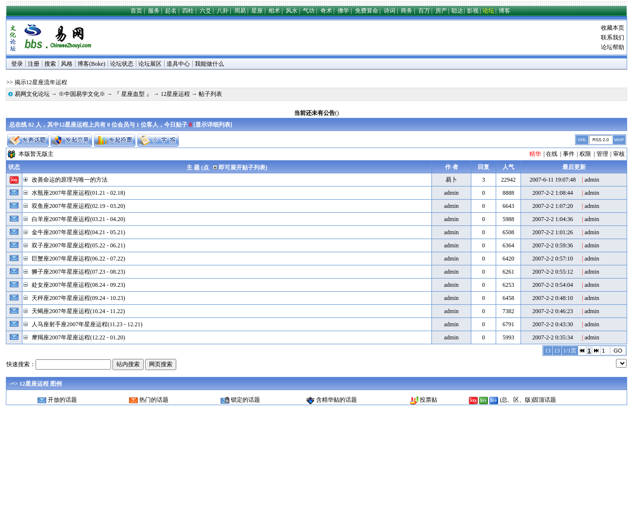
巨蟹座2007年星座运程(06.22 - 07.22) (78, 258)
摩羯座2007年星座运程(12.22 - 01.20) (78, 337)
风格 (67, 63)
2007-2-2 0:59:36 (552, 245)
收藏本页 (612, 27)
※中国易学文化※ (81, 94)
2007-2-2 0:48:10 (552, 298)
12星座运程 (175, 94)
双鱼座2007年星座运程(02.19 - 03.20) (78, 206)
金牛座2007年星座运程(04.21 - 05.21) (78, 232)
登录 (17, 63)
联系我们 (612, 37)
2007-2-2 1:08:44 (552, 192)
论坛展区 (150, 63)
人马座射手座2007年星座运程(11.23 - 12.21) (87, 324)
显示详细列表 (212, 124)
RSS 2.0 (601, 139)
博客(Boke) (91, 63)
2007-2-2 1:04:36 (552, 219)
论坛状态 (121, 63)
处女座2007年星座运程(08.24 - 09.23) (78, 284)
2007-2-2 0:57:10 (552, 258)
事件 (569, 153)
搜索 (50, 63)
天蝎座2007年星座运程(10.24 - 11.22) (78, 311)
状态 (14, 167)
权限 (585, 153)
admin (591, 179)
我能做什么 (209, 63)
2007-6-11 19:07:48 (552, 179)
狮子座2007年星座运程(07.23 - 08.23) (78, 271)
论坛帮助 (612, 47)
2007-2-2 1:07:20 (552, 206)
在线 (552, 153)
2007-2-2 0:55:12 (552, 271)
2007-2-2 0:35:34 (552, 337)
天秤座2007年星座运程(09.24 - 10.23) (78, 298)
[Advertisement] (276, 37)
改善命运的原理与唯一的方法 (70, 179)
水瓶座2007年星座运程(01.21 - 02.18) (78, 192)
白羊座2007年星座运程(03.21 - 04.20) (78, 219)
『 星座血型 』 (133, 94)
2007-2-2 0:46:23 (552, 311)
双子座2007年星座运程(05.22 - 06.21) (78, 245)
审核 (619, 153)
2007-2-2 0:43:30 (552, 324)
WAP (619, 139)
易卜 (451, 179)
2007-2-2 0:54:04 (552, 284)
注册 (33, 63)
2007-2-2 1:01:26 (552, 232)
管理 (602, 153)
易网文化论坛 (32, 94)
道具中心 (178, 63)
